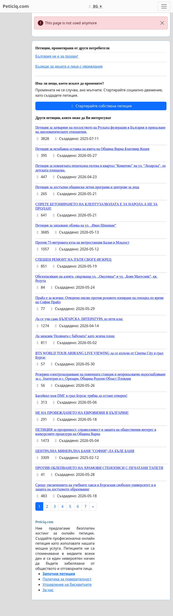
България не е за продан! (56, 56)
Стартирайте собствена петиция (101, 105)
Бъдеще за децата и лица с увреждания (68, 66)
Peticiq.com (16, 6)
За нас (48, 589)
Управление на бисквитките (67, 584)
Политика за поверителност (67, 579)
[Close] (162, 23)
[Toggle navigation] (164, 6)
